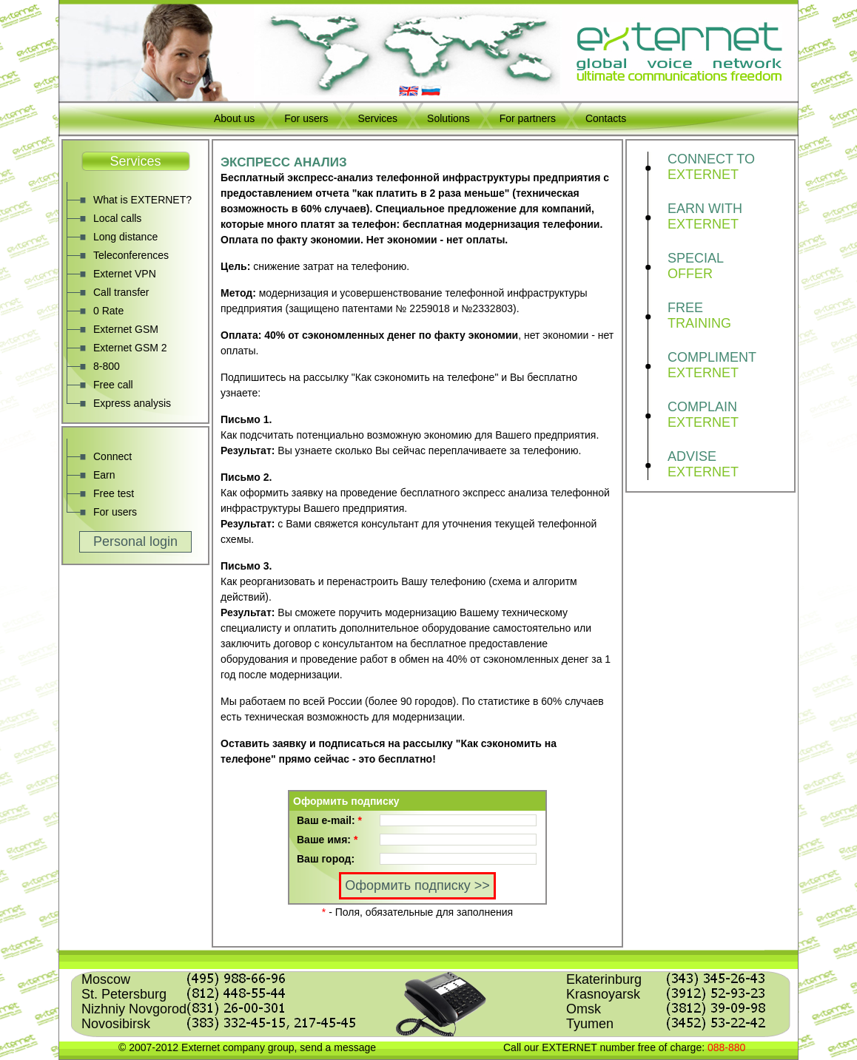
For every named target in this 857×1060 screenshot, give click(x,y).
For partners (528, 118)
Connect (112, 456)
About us (234, 118)
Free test (113, 493)
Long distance (125, 237)
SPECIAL (731, 266)
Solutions (448, 118)
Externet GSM (125, 329)
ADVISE (731, 464)
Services (377, 118)
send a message (338, 1047)
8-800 (106, 366)
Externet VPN (124, 274)
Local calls (117, 218)
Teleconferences (131, 255)
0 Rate (108, 311)
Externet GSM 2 (130, 348)
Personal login (135, 541)
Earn (104, 475)
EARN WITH (731, 216)
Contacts (605, 118)
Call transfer (121, 292)
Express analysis (132, 403)
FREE (731, 315)
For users (306, 118)
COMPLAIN (731, 415)
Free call (113, 385)
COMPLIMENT (731, 365)
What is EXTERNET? (142, 200)
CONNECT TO (731, 167)
